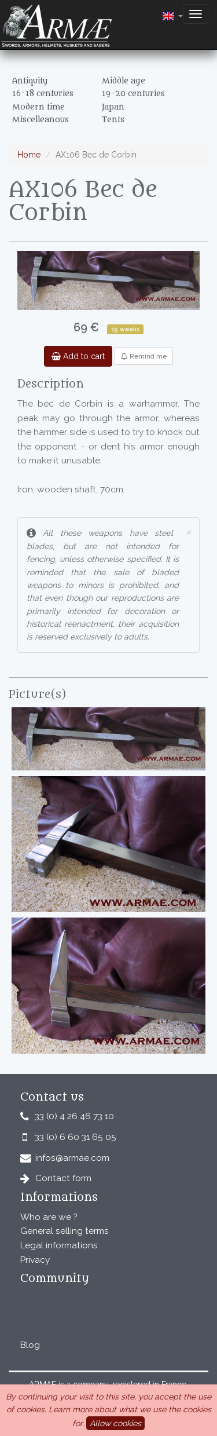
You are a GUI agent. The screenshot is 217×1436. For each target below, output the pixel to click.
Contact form (63, 1178)
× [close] (188, 531)
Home (29, 154)
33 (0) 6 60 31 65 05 (75, 1137)
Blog (30, 1345)
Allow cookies (115, 1423)
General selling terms (64, 1231)
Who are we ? (49, 1217)
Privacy (35, 1260)
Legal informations (59, 1245)
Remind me (144, 356)
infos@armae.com (72, 1158)
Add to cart (78, 356)
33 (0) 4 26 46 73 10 (74, 1116)
